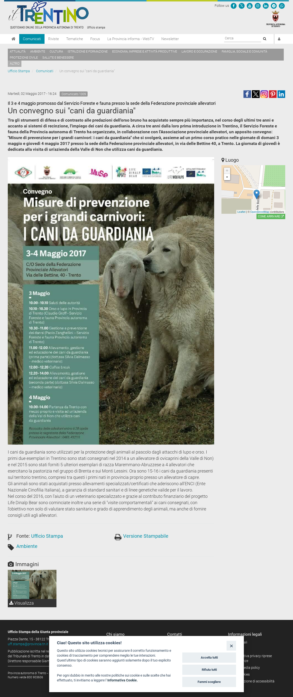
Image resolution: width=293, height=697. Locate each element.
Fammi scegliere (209, 682)
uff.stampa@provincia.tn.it (28, 644)
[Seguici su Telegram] (273, 6)
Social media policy (245, 668)
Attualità (18, 51)
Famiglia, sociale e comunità (244, 51)
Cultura (56, 51)
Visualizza (21, 603)
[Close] (231, 645)
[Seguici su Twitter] (241, 6)
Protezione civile (24, 57)
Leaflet (242, 211)
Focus (95, 39)
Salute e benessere (58, 57)
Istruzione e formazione (88, 51)
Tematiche (74, 39)
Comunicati (32, 39)
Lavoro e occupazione (199, 51)
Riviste (53, 39)
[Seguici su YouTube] (249, 6)
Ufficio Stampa (19, 71)
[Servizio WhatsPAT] (281, 6)
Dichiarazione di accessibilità (253, 681)
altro (14, 63)
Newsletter (170, 39)
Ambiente (37, 51)
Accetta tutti (209, 657)
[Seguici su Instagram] (257, 6)
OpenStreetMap (259, 211)
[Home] (13, 39)
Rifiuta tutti (209, 669)
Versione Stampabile (145, 536)
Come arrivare (271, 216)
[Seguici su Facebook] (233, 6)
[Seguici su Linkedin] (265, 6)
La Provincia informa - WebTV (130, 39)
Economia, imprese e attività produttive (144, 51)
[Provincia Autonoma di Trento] (275, 18)
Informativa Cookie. (122, 680)
